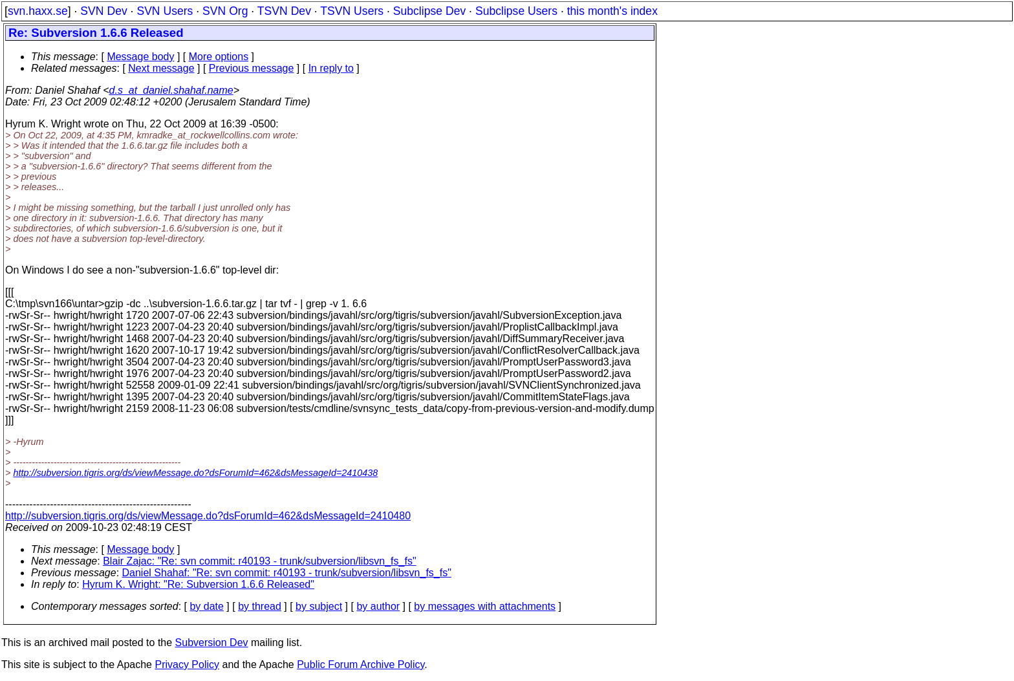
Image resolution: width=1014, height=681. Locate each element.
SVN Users (164, 11)
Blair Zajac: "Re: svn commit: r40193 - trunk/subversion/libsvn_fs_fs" (259, 561)
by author (378, 606)
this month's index (612, 11)
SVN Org (225, 11)
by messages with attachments (485, 606)
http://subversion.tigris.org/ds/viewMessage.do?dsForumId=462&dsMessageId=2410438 (195, 473)
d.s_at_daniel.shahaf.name (171, 90)
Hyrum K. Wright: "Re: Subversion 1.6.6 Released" (198, 584)
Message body (140, 56)
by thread (259, 606)
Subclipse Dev (429, 11)
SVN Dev (103, 11)
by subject (319, 606)
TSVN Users (351, 11)
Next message (161, 68)
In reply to (331, 68)
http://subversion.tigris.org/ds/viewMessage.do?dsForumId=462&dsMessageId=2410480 (208, 515)
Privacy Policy (187, 664)
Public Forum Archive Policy (360, 664)
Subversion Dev (211, 642)
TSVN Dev (284, 11)
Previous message (251, 68)
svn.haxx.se (38, 11)
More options (219, 56)
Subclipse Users (516, 11)
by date (206, 606)
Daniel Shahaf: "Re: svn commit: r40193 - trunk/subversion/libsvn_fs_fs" (286, 572)
